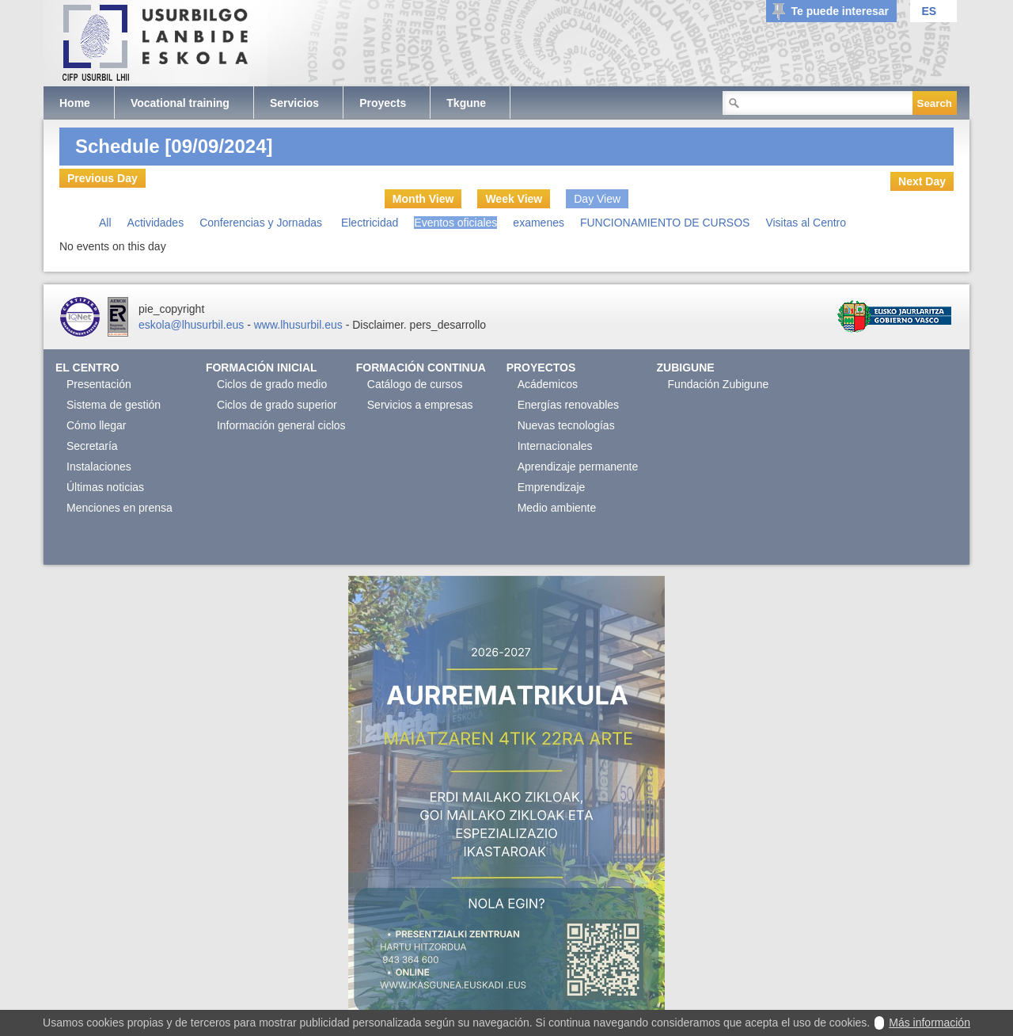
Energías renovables (568, 404)
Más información (929, 1022)
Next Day (922, 181)
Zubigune (686, 367)
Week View (513, 198)
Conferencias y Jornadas (262, 222)
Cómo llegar (96, 425)
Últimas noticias (105, 487)
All (105, 222)
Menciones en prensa (119, 507)
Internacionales (555, 446)
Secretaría (92, 446)
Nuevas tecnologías (566, 425)
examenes (538, 222)
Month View (423, 198)
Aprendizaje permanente (578, 466)
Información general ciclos (281, 425)
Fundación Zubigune (718, 384)
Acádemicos (548, 384)
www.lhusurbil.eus (298, 324)
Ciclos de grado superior (277, 404)
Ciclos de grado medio (272, 384)
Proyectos (541, 367)
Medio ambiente (557, 507)
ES (928, 11)
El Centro (87, 367)
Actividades (155, 222)
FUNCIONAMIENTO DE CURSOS (664, 222)
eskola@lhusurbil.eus (191, 324)
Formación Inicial (261, 367)
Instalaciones (98, 466)
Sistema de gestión (113, 404)
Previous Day (102, 178)
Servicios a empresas (420, 404)
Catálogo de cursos (415, 384)
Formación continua (421, 367)
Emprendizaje (552, 487)
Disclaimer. (379, 324)
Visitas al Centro (805, 222)
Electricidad (369, 222)
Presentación (98, 384)
